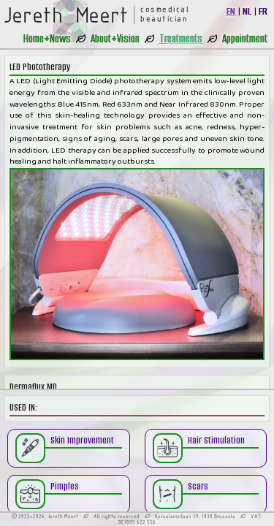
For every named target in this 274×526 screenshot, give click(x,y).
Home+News (47, 38)
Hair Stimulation (216, 440)
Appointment (244, 38)
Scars (198, 486)
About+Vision (115, 38)
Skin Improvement (82, 440)
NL (247, 11)
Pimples (64, 486)
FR (263, 11)
